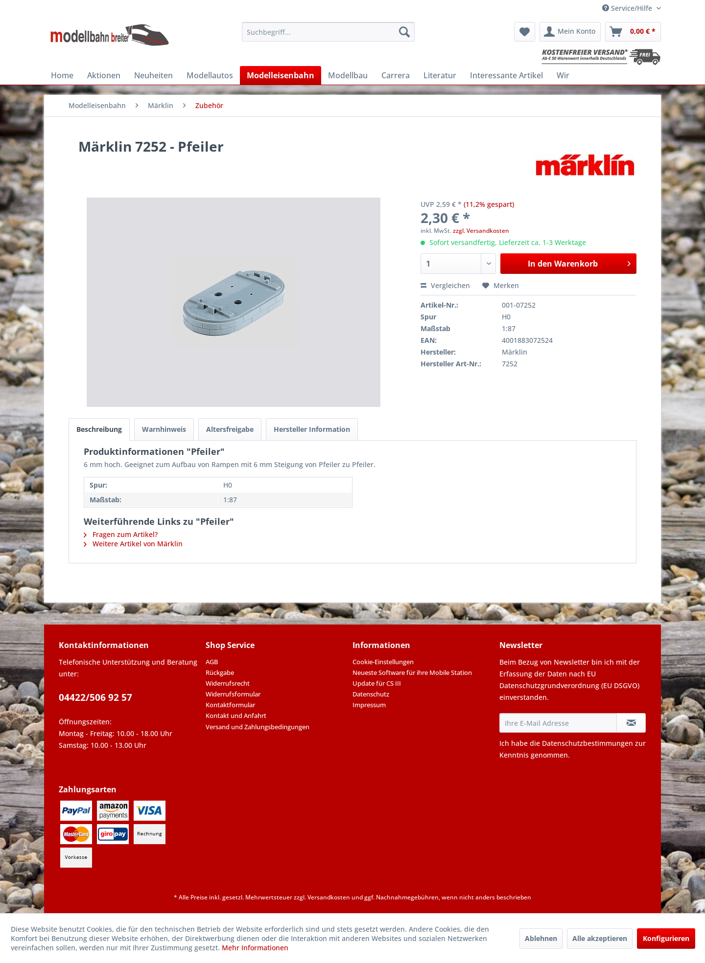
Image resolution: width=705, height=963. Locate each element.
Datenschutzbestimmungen (587, 743)
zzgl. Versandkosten (481, 230)
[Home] (62, 75)
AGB (212, 661)
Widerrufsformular (233, 694)
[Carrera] (396, 75)
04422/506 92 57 (95, 697)
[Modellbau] (348, 75)
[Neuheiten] (153, 75)
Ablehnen (541, 938)
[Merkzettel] (524, 32)
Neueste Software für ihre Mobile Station (412, 672)
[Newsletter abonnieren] (631, 723)
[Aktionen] (103, 75)
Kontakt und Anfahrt (236, 715)
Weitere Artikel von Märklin (133, 543)
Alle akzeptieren (599, 938)
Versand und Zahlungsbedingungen (257, 726)
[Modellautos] (210, 75)
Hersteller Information (312, 429)
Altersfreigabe (230, 429)
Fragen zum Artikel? (121, 534)
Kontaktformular (230, 704)
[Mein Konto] (570, 32)
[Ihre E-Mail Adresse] (558, 723)
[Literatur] (440, 75)
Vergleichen (445, 285)
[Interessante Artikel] (506, 75)
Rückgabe (220, 672)
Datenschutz (370, 694)
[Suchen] (404, 32)
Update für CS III (376, 683)
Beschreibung (99, 429)
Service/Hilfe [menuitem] (628, 8)
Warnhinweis (164, 429)
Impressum (369, 704)
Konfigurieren (666, 938)
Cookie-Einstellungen (383, 661)
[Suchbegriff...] (328, 32)
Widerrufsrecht (228, 683)
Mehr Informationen (255, 947)
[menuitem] (328, 32)
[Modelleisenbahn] (280, 75)
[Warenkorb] (633, 32)
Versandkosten (328, 897)
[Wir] (563, 75)
